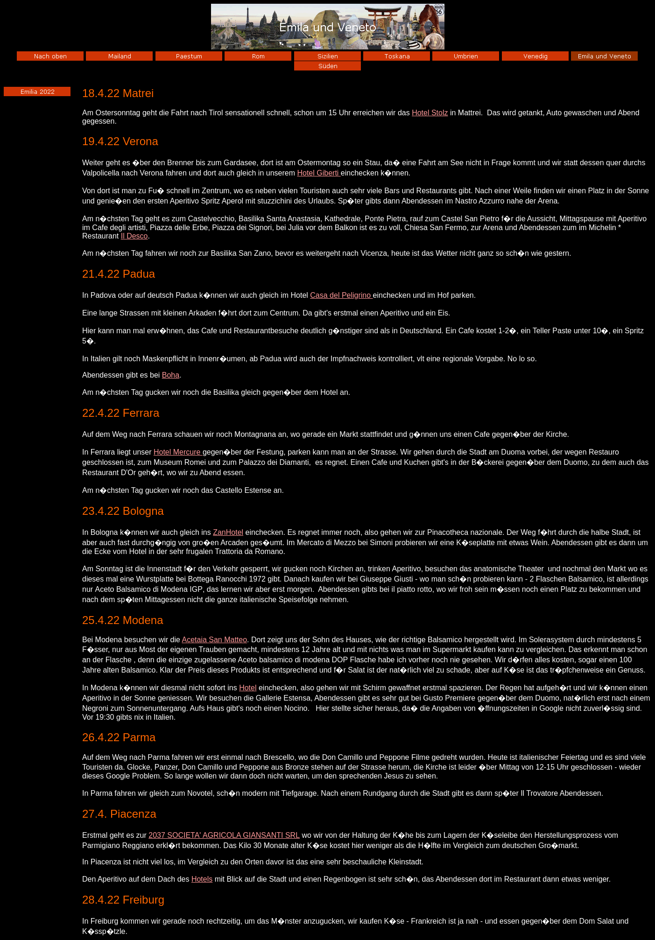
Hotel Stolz (430, 113)
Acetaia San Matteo (214, 640)
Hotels (201, 879)
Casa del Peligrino (341, 295)
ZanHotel (228, 532)
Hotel (247, 688)
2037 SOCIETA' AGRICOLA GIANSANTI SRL (224, 835)
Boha (170, 375)
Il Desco (134, 236)
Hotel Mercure (178, 452)
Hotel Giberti (318, 173)
